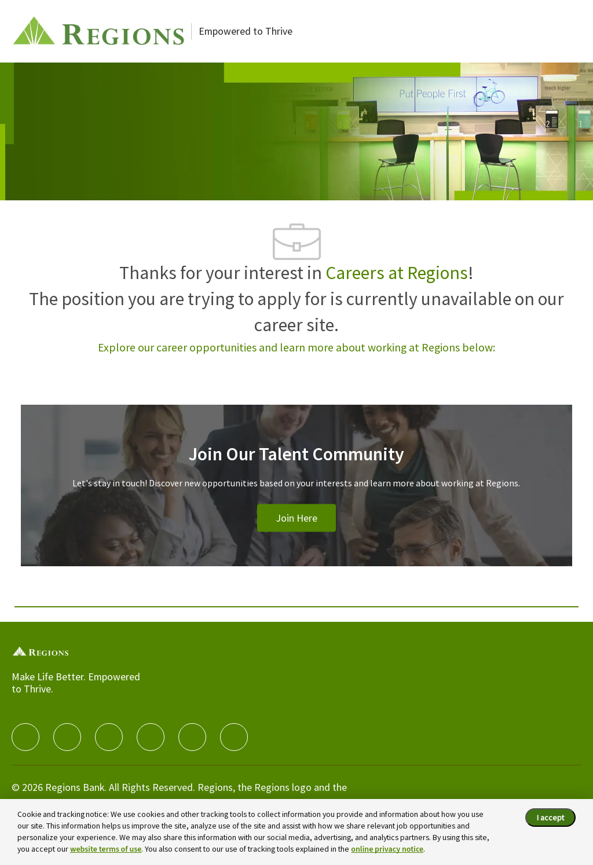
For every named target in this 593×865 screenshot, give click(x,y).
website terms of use (105, 849)
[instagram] (150, 737)
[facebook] (25, 737)
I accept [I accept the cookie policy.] (550, 817)
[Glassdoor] (234, 737)
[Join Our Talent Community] (296, 499)
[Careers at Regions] (99, 31)
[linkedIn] (67, 737)
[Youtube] (192, 737)
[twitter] (109, 737)
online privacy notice (387, 849)
